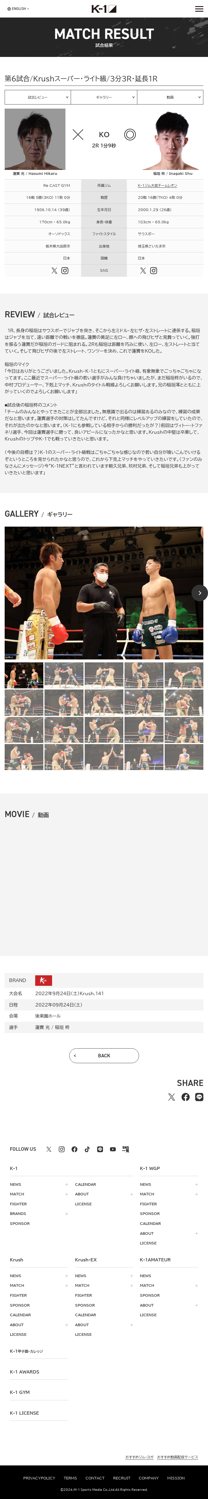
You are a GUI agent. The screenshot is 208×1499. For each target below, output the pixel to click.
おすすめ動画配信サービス (177, 1457)
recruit (121, 1478)
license (83, 1204)
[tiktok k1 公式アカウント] (87, 1149)
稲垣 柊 (62, 1027)
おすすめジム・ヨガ (139, 1457)
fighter (18, 1204)
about (82, 1194)
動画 (170, 97)
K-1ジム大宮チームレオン (157, 185)
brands (18, 1213)
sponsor (20, 1223)
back (104, 1055)
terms (70, 1478)
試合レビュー (38, 97)
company (149, 1478)
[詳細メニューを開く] (199, 9)
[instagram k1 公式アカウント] (61, 1149)
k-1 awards (24, 1372)
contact (95, 1478)
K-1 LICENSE (24, 1413)
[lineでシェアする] (199, 1097)
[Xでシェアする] (172, 1097)
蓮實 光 (42, 1027)
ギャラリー (104, 97)
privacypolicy (39, 1478)
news (15, 1184)
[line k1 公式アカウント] (100, 1149)
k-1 (26, 1351)
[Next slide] (199, 593)
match (17, 1194)
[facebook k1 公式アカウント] (74, 1149)
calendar (85, 1184)
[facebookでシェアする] (185, 1097)
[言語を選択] (16, 9)
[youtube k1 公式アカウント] (113, 1149)
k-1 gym (20, 1392)
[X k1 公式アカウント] (49, 1149)
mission (176, 1478)
